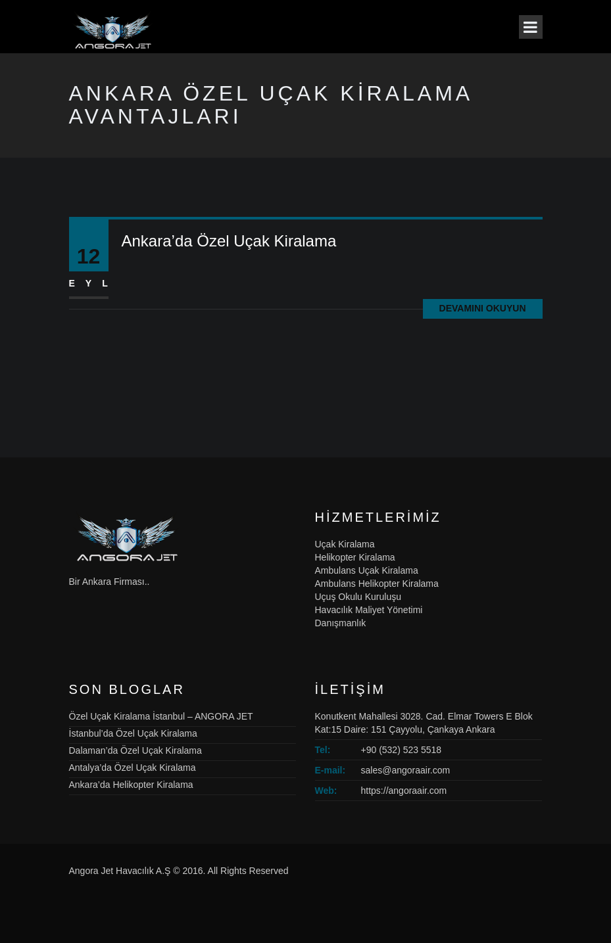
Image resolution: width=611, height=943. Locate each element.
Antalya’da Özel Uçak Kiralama (132, 767)
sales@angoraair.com (406, 770)
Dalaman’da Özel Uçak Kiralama (135, 750)
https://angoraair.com (404, 790)
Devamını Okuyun (482, 308)
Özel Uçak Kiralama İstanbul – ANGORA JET (161, 716)
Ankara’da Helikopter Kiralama (131, 784)
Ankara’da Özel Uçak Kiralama (229, 241)
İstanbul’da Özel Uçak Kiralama (133, 733)
